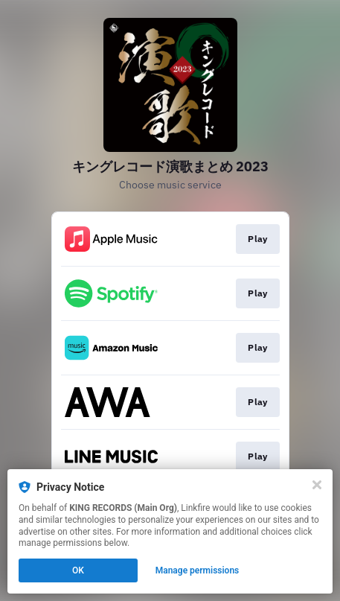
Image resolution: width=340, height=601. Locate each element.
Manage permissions (197, 570)
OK (78, 570)
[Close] (317, 485)
